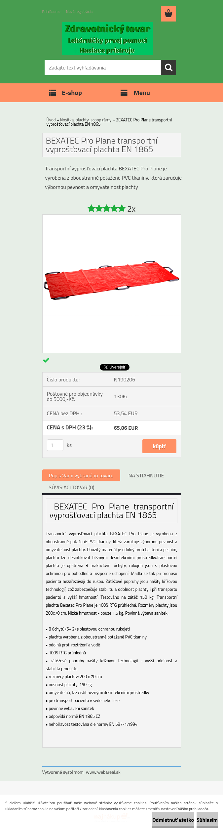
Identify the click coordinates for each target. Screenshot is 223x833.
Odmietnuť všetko (173, 820)
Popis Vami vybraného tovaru (81, 475)
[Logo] (107, 38)
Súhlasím (207, 820)
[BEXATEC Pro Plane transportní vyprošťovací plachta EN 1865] (112, 217)
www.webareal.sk (103, 771)
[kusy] (55, 445)
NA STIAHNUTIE (146, 475)
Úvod (51, 119)
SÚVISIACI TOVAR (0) (71, 487)
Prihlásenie (51, 11)
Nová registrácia (79, 11)
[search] (168, 67)
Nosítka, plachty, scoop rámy (86, 119)
